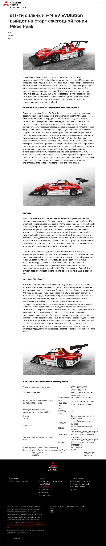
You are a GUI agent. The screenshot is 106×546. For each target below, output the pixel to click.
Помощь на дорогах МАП (18, 481)
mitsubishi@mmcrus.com (33, 522)
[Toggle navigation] (100, 3)
